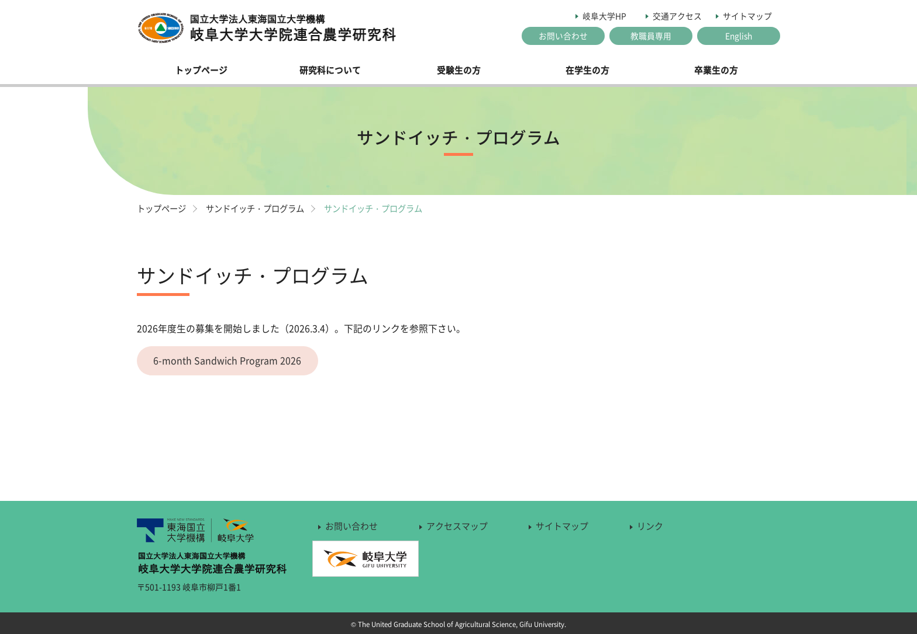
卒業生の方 (716, 70)
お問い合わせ (563, 35)
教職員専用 (650, 35)
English (738, 35)
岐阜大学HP (604, 16)
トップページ (201, 70)
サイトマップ (747, 16)
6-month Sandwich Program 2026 (228, 361)
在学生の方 (587, 70)
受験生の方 (459, 70)
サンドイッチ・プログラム (262, 208)
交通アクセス (677, 16)
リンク (650, 526)
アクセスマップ (457, 526)
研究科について (330, 70)
